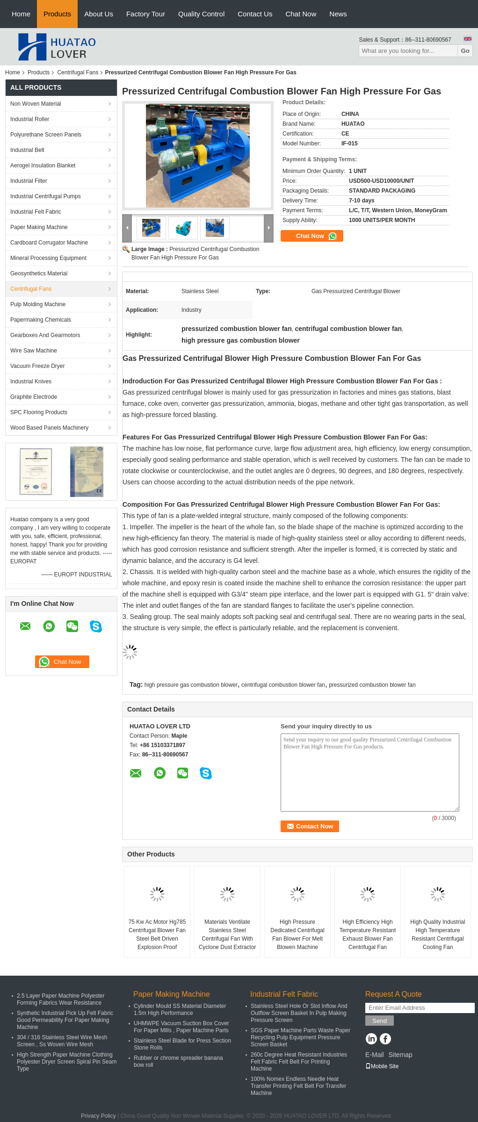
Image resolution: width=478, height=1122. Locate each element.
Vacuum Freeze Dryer (37, 366)
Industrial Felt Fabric (35, 212)
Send (379, 1020)
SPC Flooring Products (38, 412)
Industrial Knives (30, 381)
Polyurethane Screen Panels (45, 134)
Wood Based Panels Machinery (49, 427)
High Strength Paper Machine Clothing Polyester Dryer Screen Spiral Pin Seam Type (66, 1061)
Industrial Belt (27, 150)
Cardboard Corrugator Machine (49, 242)
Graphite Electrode (33, 397)
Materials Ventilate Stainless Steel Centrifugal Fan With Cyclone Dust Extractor (227, 934)
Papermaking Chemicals (40, 319)
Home (21, 14)
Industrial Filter (28, 181)
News (338, 14)
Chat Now (300, 13)
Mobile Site (381, 1066)
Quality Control (201, 14)
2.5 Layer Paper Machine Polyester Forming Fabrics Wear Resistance (60, 999)
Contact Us (255, 14)
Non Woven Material (35, 104)
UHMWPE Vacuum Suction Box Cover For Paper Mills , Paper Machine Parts (181, 1027)
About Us (98, 14)
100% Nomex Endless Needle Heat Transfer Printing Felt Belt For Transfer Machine (298, 1086)
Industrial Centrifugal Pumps (45, 196)
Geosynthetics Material (38, 273)
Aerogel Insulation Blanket (42, 165)
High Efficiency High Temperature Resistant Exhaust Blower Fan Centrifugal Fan (368, 934)
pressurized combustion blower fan (372, 685)
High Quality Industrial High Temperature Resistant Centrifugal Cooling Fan (437, 934)
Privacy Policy (98, 1116)
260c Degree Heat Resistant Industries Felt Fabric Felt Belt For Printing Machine (299, 1061)
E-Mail (374, 1054)
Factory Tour (145, 14)
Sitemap (400, 1054)
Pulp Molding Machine (37, 304)
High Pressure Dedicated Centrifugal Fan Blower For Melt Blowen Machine (297, 934)
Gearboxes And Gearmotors (45, 335)
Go (465, 50)
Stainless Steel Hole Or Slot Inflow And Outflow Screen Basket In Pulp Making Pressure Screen (299, 1013)
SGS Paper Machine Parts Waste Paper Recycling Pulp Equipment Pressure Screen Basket (300, 1037)
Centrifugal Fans (77, 72)
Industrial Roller (29, 119)
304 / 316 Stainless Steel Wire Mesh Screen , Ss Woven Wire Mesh (62, 1041)
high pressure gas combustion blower (191, 685)
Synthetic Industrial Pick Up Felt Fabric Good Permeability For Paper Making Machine (65, 1020)
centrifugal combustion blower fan (283, 685)
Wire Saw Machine (33, 350)
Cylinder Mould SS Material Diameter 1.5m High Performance (180, 1009)
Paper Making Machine (39, 227)
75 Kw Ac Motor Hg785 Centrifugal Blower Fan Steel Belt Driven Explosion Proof (157, 934)
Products (57, 14)
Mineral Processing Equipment (48, 258)
